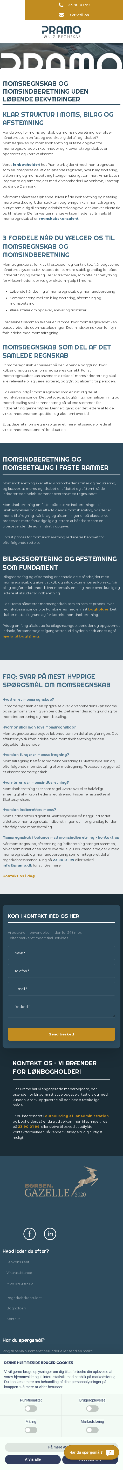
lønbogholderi (26, 164)
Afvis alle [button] (33, 1459)
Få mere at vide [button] (61, 1447)
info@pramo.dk (17, 865)
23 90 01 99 (63, 860)
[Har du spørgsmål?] (91, 1452)
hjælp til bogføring (21, 636)
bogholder (98, 609)
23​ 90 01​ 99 (28, 1126)
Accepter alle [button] (90, 1459)
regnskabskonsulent (59, 218)
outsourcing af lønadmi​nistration (77, 1116)
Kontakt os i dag (19, 876)
